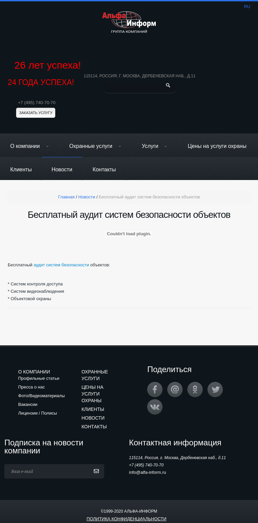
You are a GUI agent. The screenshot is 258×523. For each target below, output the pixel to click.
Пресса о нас (31, 386)
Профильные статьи (38, 378)
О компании (29, 146)
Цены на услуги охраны (217, 146)
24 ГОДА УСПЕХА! (41, 82)
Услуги (154, 146)
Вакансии (27, 404)
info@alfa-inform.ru (147, 472)
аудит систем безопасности (61, 264)
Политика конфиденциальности (126, 518)
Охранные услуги (95, 146)
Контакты (104, 169)
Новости (62, 169)
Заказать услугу (35, 113)
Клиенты (21, 169)
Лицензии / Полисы (37, 413)
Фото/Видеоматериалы (41, 395)
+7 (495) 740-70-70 (37, 102)
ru (247, 6)
